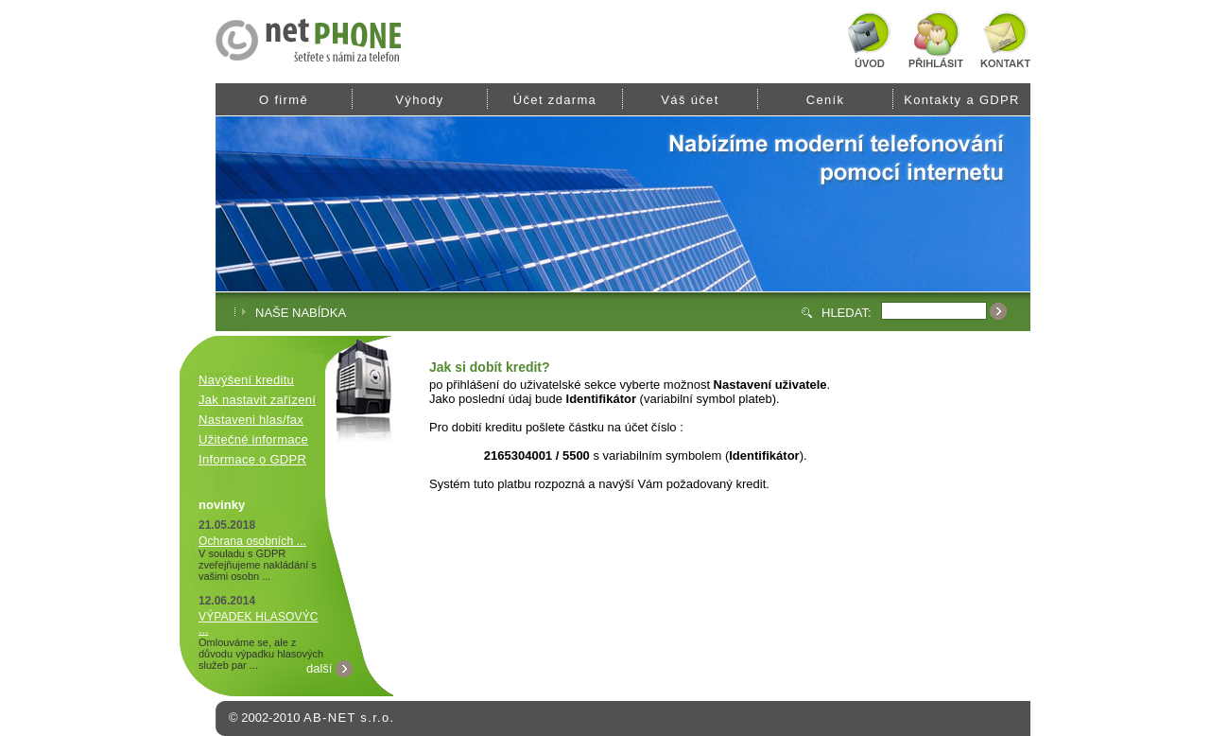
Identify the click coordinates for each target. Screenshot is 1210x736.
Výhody (419, 100)
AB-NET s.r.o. (349, 717)
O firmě (283, 100)
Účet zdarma (554, 100)
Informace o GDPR (252, 459)
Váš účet (689, 100)
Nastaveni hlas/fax (251, 419)
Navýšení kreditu (246, 380)
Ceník (825, 100)
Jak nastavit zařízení (257, 400)
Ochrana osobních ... (252, 541)
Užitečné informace (253, 439)
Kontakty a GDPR (962, 100)
